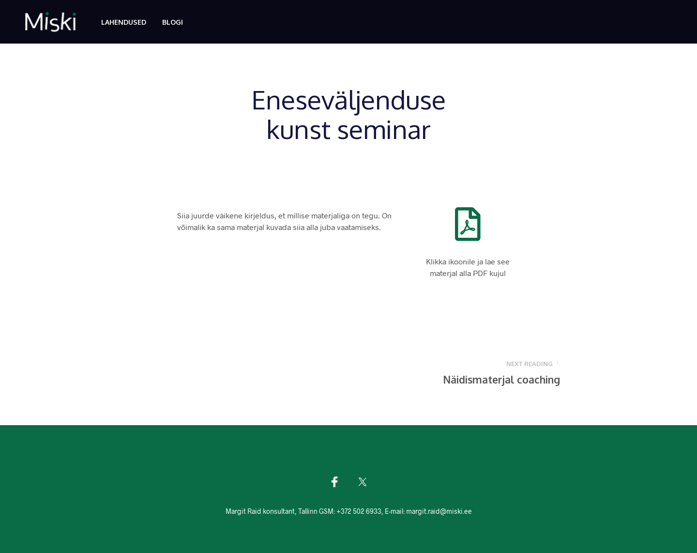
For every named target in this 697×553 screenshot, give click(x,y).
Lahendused (123, 22)
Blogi (172, 22)
